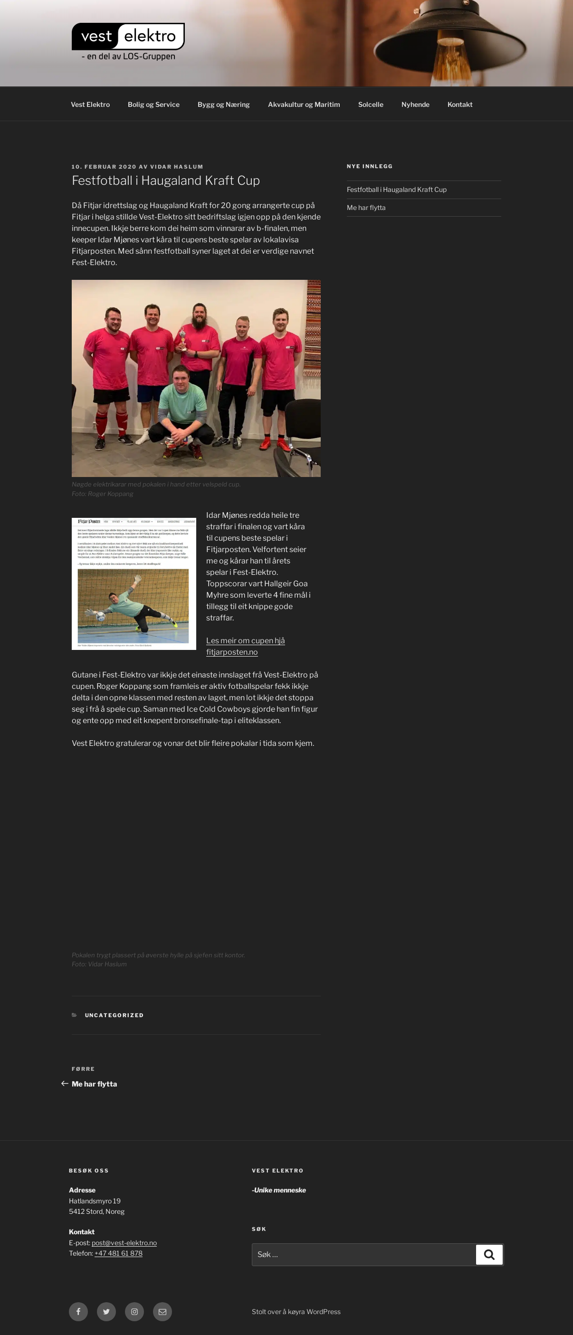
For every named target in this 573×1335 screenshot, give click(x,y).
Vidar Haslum (177, 166)
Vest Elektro (90, 104)
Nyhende (415, 104)
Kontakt (460, 104)
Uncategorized (114, 1015)
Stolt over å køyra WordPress (296, 1311)
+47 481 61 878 (119, 1253)
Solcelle (370, 104)
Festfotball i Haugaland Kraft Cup (397, 189)
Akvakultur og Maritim (304, 104)
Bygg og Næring (224, 104)
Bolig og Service (154, 104)
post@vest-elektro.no (124, 1243)
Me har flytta (366, 207)
